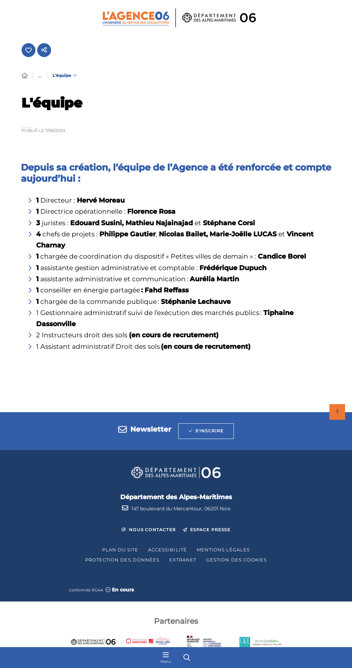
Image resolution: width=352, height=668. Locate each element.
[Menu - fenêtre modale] (165, 657)
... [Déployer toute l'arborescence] (39, 76)
